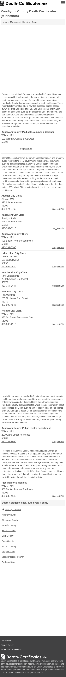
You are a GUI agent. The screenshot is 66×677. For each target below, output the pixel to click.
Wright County (8, 551)
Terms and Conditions (10, 650)
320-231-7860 (8, 441)
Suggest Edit (26, 149)
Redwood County (10, 562)
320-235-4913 (8, 324)
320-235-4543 (8, 496)
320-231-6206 (8, 247)
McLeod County (9, 546)
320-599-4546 (8, 305)
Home (4, 22)
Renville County (9, 525)
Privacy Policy (7, 645)
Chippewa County (10, 520)
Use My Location (11, 509)
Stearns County (9, 530)
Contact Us (6, 640)
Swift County (7, 536)
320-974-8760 (8, 209)
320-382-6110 (8, 228)
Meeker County (9, 515)
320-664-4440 (8, 266)
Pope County (8, 541)
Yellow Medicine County (13, 557)
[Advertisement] (33, 59)
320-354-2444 (8, 286)
